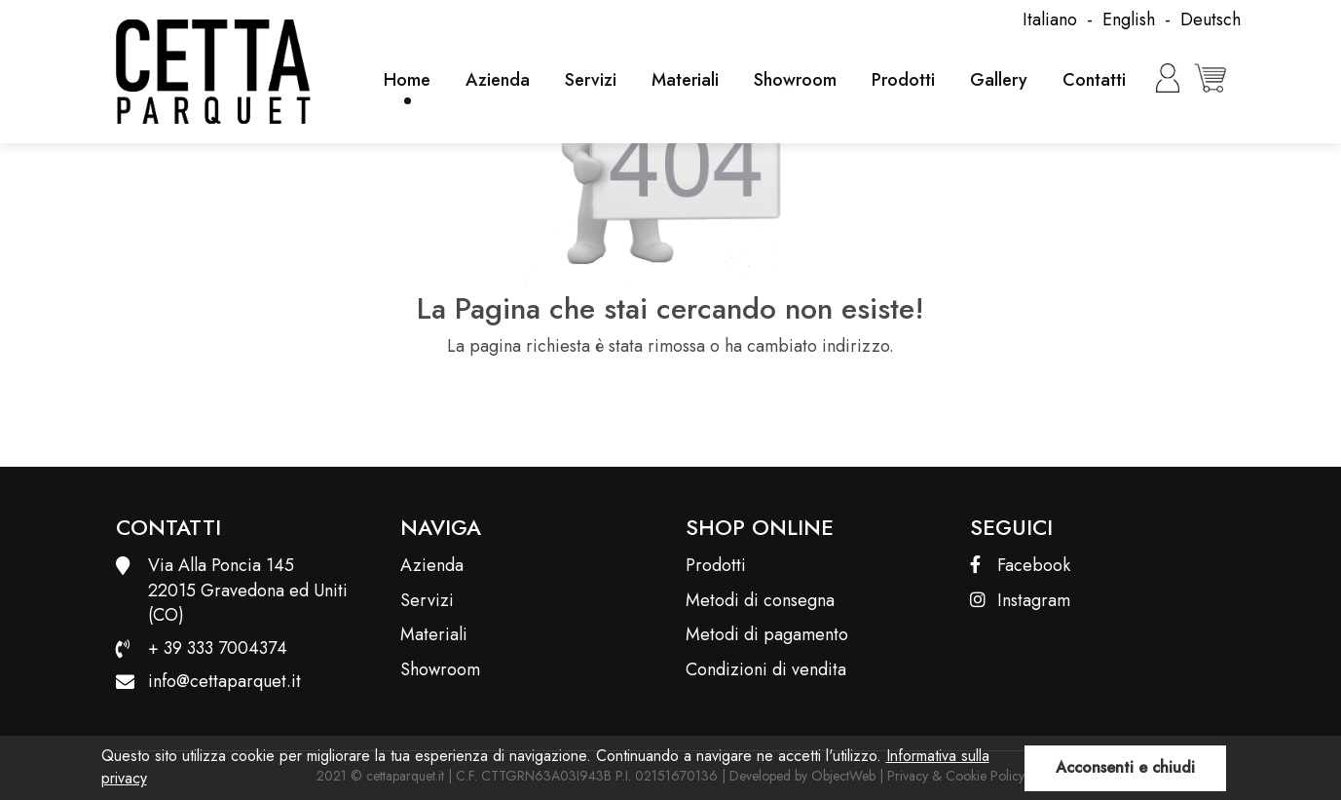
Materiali (685, 80)
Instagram (1020, 601)
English (1128, 19)
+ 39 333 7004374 (217, 648)
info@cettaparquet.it (224, 681)
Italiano (1050, 19)
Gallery (998, 80)
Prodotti (903, 80)
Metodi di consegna (760, 601)
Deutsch (1210, 19)
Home (407, 80)
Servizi (590, 80)
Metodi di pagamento (767, 635)
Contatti (1094, 80)
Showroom (795, 80)
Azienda (498, 80)
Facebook (1020, 565)
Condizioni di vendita (766, 670)
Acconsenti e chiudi (1125, 767)
